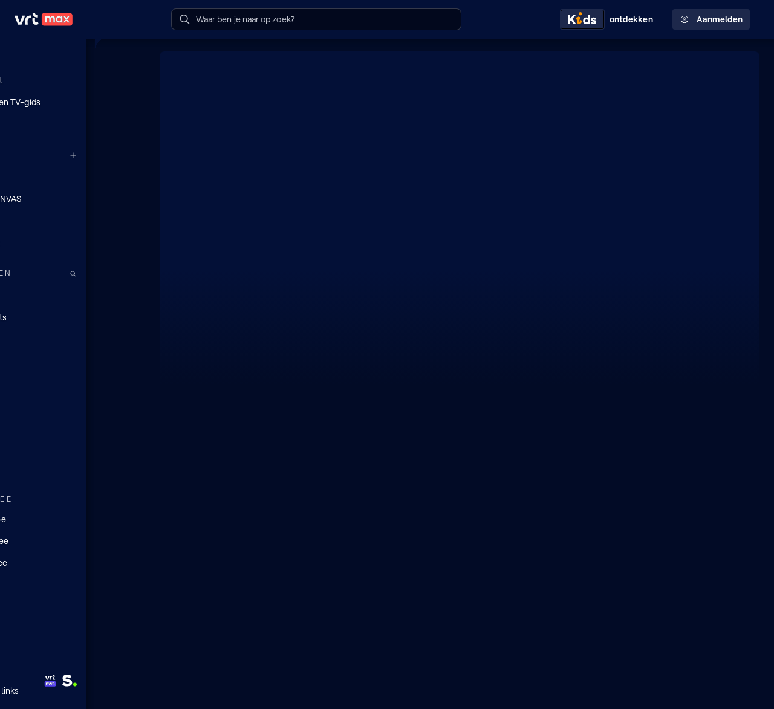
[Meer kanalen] (131, 155)
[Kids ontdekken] (609, 19)
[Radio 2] (72, 241)
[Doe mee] (72, 518)
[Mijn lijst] (72, 80)
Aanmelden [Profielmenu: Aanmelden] (711, 19)
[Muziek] (72, 468)
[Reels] (72, 124)
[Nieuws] (72, 425)
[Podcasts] (72, 316)
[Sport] (72, 446)
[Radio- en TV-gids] (72, 102)
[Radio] (72, 294)
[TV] (72, 338)
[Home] (72, 58)
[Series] (72, 359)
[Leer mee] (72, 561)
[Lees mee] (72, 539)
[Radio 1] (72, 220)
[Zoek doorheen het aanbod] (131, 273)
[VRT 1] (72, 176)
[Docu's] (72, 403)
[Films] (72, 381)
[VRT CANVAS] (72, 198)
